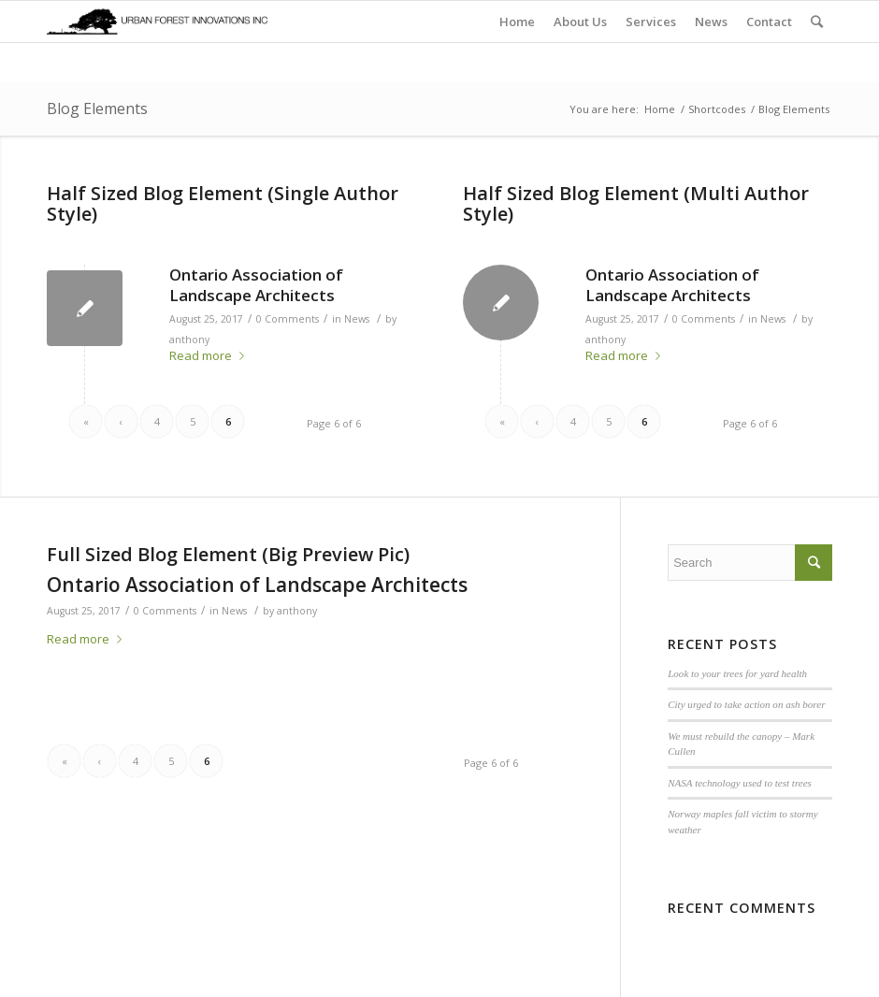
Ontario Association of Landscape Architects (256, 285)
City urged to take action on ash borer (746, 704)
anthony (189, 339)
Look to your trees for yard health (737, 673)
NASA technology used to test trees (740, 782)
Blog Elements (97, 108)
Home (659, 109)
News (356, 318)
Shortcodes (716, 109)
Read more (210, 355)
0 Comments (287, 318)
